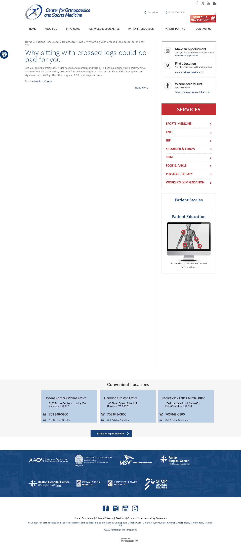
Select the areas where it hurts (191, 92)
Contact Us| (134, 518)
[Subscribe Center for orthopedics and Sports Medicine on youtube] (208, 3)
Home (32, 25)
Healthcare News (72, 41)
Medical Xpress (43, 81)
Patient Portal (175, 25)
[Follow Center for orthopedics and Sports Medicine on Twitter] (115, 508)
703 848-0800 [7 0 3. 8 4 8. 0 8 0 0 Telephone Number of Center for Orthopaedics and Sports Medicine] (58, 414)
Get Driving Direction (60, 420)
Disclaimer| (88, 518)
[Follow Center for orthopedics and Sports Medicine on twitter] (203, 3)
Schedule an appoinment (186, 55)
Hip (168, 141)
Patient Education (189, 216)
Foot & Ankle (176, 166)
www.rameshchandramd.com (120, 529)
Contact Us (204, 25)
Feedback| (121, 518)
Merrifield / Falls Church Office (183, 398)
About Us (51, 25)
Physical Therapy (179, 174)
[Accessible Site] (4, 54)
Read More (141, 87)
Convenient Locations (128, 384)
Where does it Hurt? (189, 83)
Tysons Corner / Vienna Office (66, 398)
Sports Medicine (178, 124)
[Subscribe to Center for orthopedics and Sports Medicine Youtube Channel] (125, 508)
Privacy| (100, 518)
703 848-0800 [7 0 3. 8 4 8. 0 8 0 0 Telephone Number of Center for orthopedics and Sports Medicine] (175, 13)
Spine (170, 158)
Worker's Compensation (185, 183)
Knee (169, 132)
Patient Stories (189, 199)
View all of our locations (187, 72)
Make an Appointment (190, 48)
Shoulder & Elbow (180, 149)
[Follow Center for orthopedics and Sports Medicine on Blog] (214, 3)
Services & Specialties (104, 25)
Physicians (73, 25)
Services (188, 109)
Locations (152, 13)
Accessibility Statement (154, 518)
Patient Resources (141, 25)
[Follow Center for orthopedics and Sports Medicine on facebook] (197, 3)
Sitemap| (110, 518)
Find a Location (185, 63)
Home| (77, 518)
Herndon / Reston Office (120, 398)
